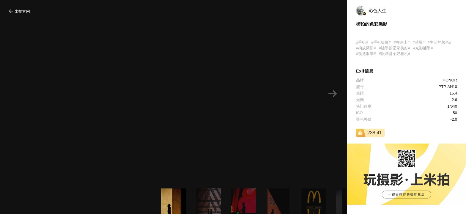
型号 (360, 86)
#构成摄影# (366, 48)
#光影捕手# (423, 48)
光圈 (360, 99)
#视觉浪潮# (366, 53)
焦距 (360, 93)
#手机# (362, 42)
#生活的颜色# (439, 42)
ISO (359, 113)
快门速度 (363, 106)
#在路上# (402, 42)
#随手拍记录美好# (394, 48)
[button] (332, 93)
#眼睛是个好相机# (394, 53)
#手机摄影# (381, 42)
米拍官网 (19, 11)
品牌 (360, 80)
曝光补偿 (363, 119)
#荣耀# (418, 42)
